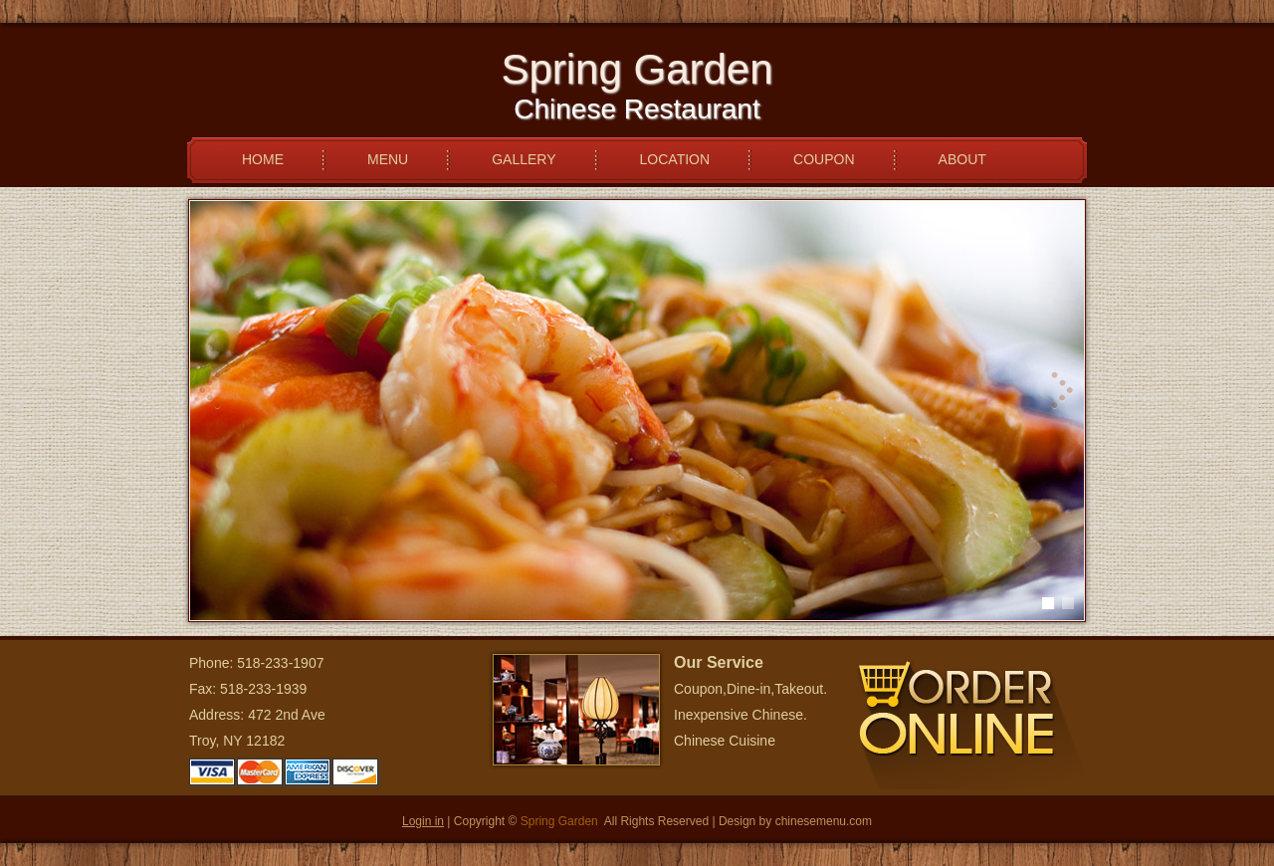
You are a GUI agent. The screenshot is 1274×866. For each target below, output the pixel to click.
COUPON (823, 159)
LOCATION (675, 159)
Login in (423, 821)
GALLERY (523, 159)
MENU (387, 159)
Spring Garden (559, 821)
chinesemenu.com (823, 821)
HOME (263, 159)
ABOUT (962, 159)
